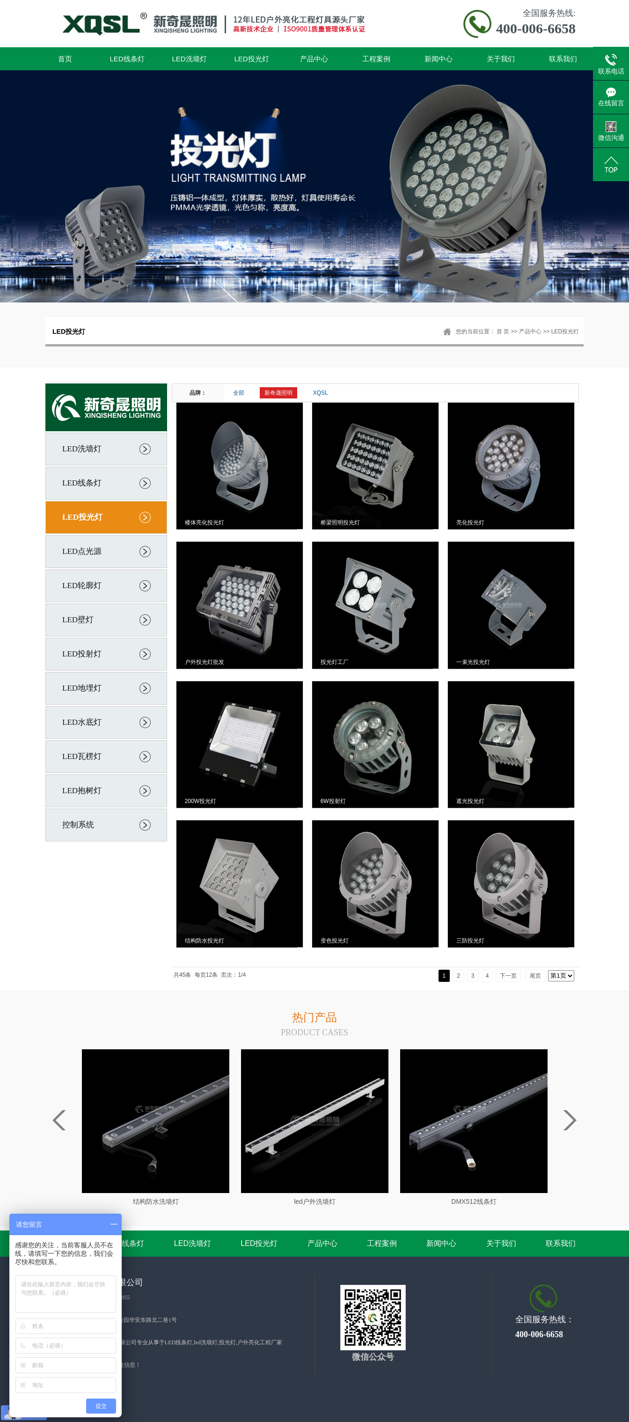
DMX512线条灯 (473, 1201)
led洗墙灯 (206, 1342)
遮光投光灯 (470, 801)
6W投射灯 (333, 801)
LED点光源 (82, 551)
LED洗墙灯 (189, 59)
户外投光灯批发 (204, 662)
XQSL (320, 393)
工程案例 (376, 59)
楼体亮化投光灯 (204, 522)
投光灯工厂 (335, 662)
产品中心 (314, 59)
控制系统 (78, 824)
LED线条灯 (127, 59)
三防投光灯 (470, 940)
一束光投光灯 (473, 662)
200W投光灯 (200, 801)
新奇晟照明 (278, 393)
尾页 (535, 976)
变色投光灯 (335, 940)
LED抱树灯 (82, 790)
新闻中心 (438, 59)
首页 (65, 59)
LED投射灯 (82, 653)
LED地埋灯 (82, 688)
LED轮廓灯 (82, 585)
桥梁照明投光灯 (340, 522)
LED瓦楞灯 (82, 756)
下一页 (508, 976)
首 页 (503, 331)
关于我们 (501, 59)
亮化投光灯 (470, 522)
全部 (238, 393)
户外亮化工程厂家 (259, 1342)
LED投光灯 (251, 59)
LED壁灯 (78, 619)
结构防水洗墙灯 (156, 1201)
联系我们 (563, 59)
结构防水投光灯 (204, 940)
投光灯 (227, 1342)
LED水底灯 (82, 722)
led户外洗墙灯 (315, 1201)
